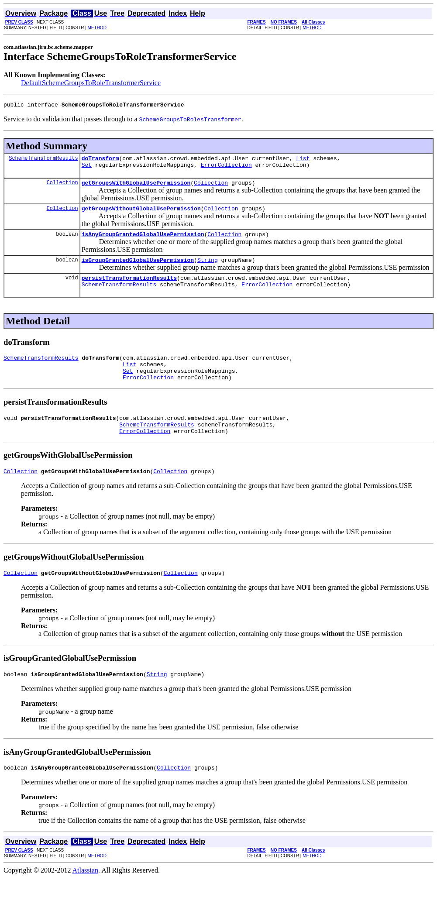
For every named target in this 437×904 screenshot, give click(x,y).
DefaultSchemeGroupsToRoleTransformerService (91, 82)
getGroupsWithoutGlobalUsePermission (141, 215)
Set (87, 168)
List (303, 161)
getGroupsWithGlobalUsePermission (136, 188)
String (207, 269)
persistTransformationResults (129, 288)
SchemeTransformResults (43, 160)
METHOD (97, 27)
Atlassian (85, 896)
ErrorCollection (226, 168)
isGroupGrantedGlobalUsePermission (138, 269)
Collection (62, 187)
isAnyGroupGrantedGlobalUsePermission (143, 242)
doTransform (100, 161)
